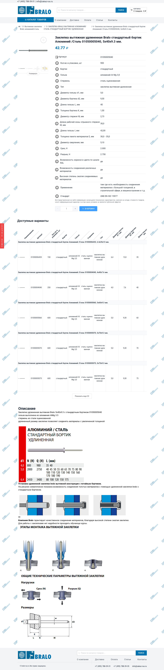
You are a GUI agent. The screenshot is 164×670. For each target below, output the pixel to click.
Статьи (99, 20)
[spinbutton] (66, 208)
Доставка (74, 20)
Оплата (87, 20)
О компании (60, 20)
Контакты (112, 20)
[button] (57, 208)
